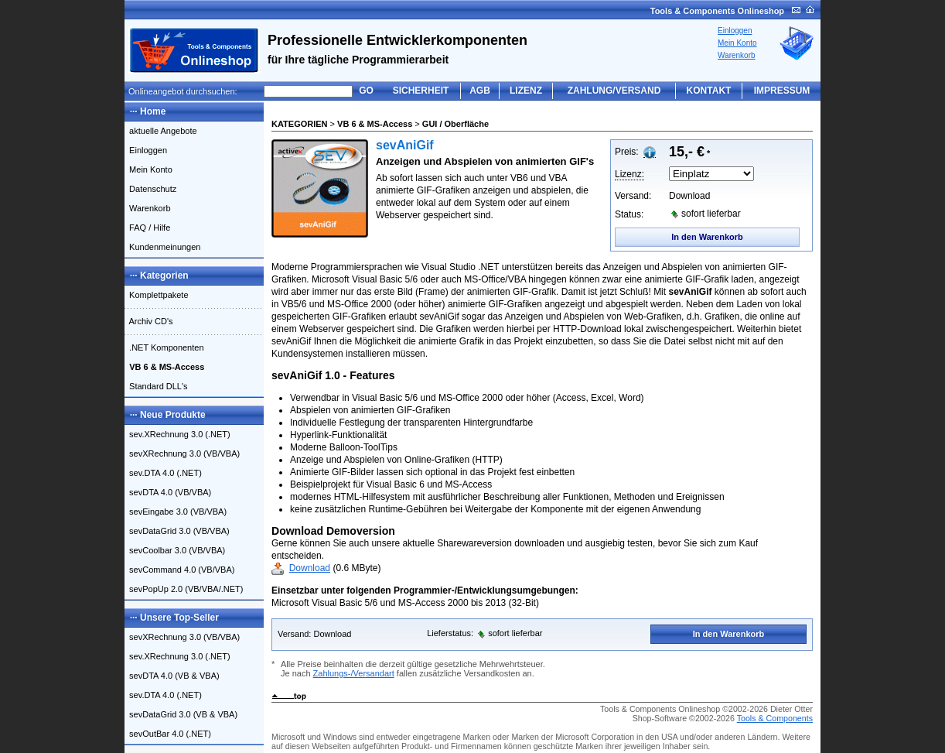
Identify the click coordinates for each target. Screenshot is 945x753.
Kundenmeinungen (162, 247)
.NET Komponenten (164, 347)
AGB (479, 90)
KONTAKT (709, 90)
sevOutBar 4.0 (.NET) (168, 733)
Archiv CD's (149, 321)
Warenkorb (737, 55)
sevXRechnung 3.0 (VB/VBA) (182, 453)
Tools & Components (775, 718)
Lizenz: (629, 174)
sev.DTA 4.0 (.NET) (163, 472)
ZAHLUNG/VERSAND (614, 90)
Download (309, 568)
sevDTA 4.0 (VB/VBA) (168, 492)
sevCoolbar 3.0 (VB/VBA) (175, 550)
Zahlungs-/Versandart (353, 673)
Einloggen (735, 30)
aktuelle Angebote (161, 130)
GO (366, 90)
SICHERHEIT (421, 90)
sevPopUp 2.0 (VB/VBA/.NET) (184, 589)
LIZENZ (526, 90)
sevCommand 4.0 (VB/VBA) (179, 569)
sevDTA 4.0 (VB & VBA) (172, 675)
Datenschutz (150, 188)
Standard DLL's (156, 386)
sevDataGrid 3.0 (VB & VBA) (181, 714)
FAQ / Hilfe (147, 227)
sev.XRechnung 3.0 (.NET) (177, 434)
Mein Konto (737, 43)
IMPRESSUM (782, 90)
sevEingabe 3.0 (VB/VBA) (176, 511)
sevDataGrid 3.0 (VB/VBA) (177, 531)
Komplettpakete (157, 294)
